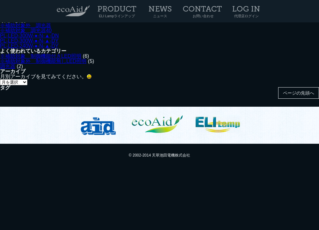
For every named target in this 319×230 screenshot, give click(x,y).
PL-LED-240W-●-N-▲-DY (29, 46)
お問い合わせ (203, 16)
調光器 (7, 66)
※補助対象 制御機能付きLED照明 (40, 56)
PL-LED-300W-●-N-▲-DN (29, 35)
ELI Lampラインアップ (117, 16)
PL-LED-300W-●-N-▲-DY (29, 40)
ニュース (160, 16)
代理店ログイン (246, 16)
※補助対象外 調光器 (25, 25)
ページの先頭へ (298, 93)
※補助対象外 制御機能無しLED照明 (43, 61)
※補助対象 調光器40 (26, 30)
